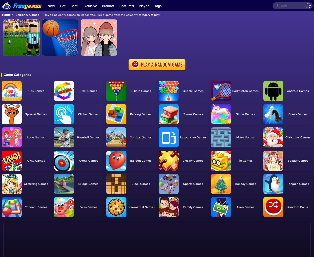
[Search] (293, 5)
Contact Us (141, 252)
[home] (22, 1)
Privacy (162, 252)
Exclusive (90, 6)
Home (6, 15)
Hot (63, 6)
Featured (126, 6)
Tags (158, 6)
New (51, 6)
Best (74, 6)
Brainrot (108, 6)
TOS (152, 252)
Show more (20, 243)
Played (144, 6)
